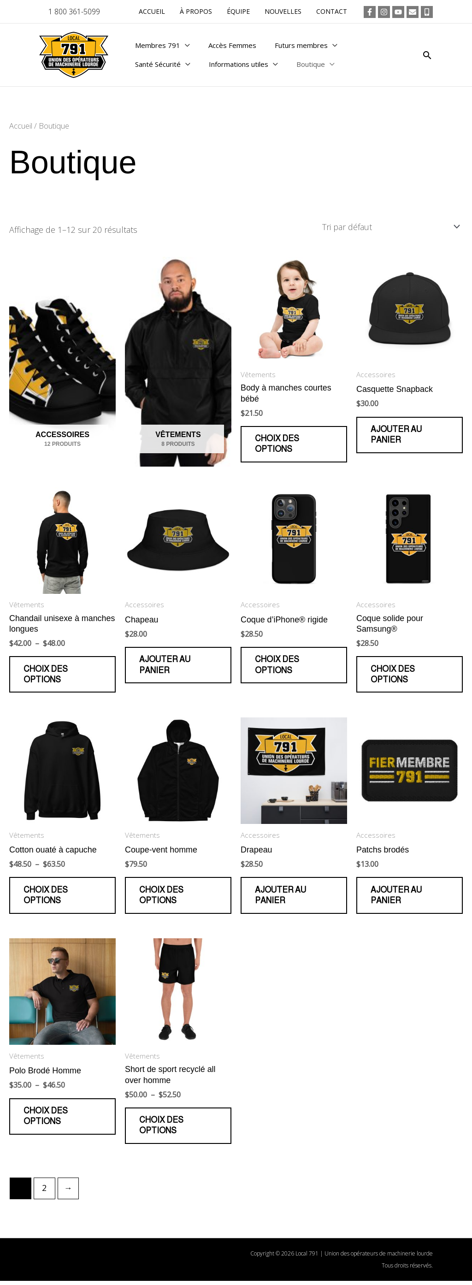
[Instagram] (384, 12)
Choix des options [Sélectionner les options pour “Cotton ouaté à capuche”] (46, 897)
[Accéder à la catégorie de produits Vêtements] (178, 362)
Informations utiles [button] (238, 67)
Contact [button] (332, 11)
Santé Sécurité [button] (158, 67)
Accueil (160, 11)
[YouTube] (398, 12)
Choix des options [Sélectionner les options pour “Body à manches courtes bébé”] (277, 444)
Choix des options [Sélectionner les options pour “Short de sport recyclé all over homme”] (162, 1129)
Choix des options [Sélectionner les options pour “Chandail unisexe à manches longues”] (46, 676)
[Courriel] (413, 12)
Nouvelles (285, 11)
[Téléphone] (427, 12)
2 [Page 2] (44, 1192)
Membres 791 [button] (157, 42)
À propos (202, 11)
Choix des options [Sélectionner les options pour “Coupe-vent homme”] (162, 897)
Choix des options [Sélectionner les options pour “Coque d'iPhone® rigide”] (277, 666)
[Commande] (389, 227)
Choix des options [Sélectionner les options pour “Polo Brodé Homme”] (46, 1120)
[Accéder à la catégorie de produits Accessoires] (62, 362)
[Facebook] (370, 12)
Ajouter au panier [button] (396, 435)
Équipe (242, 11)
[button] (427, 55)
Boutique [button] (310, 67)
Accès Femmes (232, 42)
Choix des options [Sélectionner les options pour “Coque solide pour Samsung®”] (393, 676)
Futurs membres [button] (301, 42)
